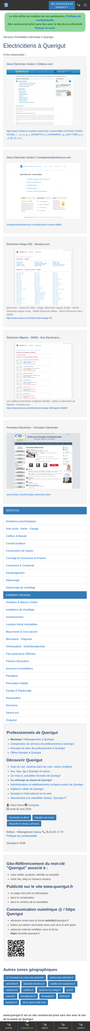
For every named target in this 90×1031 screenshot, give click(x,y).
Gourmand (63, 1026)
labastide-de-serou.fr (34, 983)
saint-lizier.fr (12, 983)
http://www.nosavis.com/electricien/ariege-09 (29, 318)
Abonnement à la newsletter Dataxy (38, 798)
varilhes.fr (28, 990)
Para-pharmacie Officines (20, 653)
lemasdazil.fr (47, 996)
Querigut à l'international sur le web (30, 793)
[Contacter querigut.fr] (85, 5)
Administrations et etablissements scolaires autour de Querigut (46, 784)
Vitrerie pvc (12, 712)
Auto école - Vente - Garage (22, 528)
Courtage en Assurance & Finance (26, 558)
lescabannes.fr (28, 996)
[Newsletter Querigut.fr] (78, 5)
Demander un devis (19, 817)
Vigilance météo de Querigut (27, 789)
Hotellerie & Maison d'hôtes (22, 602)
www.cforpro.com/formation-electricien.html (28, 494)
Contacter (33, 805)
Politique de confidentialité (22, 836)
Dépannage (12, 580)
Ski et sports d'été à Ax (34, 1002)
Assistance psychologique (21, 521)
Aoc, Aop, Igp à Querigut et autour (30, 771)
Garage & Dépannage (18, 690)
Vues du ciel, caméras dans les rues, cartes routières (41, 766)
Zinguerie (11, 720)
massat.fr (10, 996)
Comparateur (27, 1026)
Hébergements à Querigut (39, 739)
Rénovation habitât (17, 683)
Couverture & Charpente (20, 565)
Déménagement (15, 572)
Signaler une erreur (44, 817)
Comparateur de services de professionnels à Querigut (42, 743)
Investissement (14, 617)
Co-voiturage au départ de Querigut (31, 780)
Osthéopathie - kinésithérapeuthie (25, 646)
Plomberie (12, 676)
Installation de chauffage (20, 609)
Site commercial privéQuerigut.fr (62, 5)
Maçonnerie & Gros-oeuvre (21, 631)
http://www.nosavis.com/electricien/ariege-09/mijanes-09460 (37, 408)
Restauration (13, 698)
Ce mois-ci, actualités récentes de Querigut (35, 775)
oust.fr (70, 990)
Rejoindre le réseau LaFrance (24, 823)
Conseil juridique (15, 543)
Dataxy (38, 832)
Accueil (8, 1026)
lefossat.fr (65, 996)
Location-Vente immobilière (21, 624)
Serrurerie (12, 705)
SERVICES (12, 510)
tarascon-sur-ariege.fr (50, 990)
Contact (81, 1026)
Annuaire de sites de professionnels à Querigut (37, 748)
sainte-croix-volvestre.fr (61, 977)
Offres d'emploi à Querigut (25, 752)
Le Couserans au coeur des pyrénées (25, 977)
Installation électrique (18, 595)
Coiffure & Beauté (16, 536)
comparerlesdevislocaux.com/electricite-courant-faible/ (34, 224)
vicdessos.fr (12, 990)
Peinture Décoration (17, 661)
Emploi (45, 1026)
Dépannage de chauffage (20, 587)
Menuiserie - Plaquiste (19, 639)
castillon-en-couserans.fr (62, 983)
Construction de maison (19, 550)
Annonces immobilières (19, 668)
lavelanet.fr (11, 1002)
